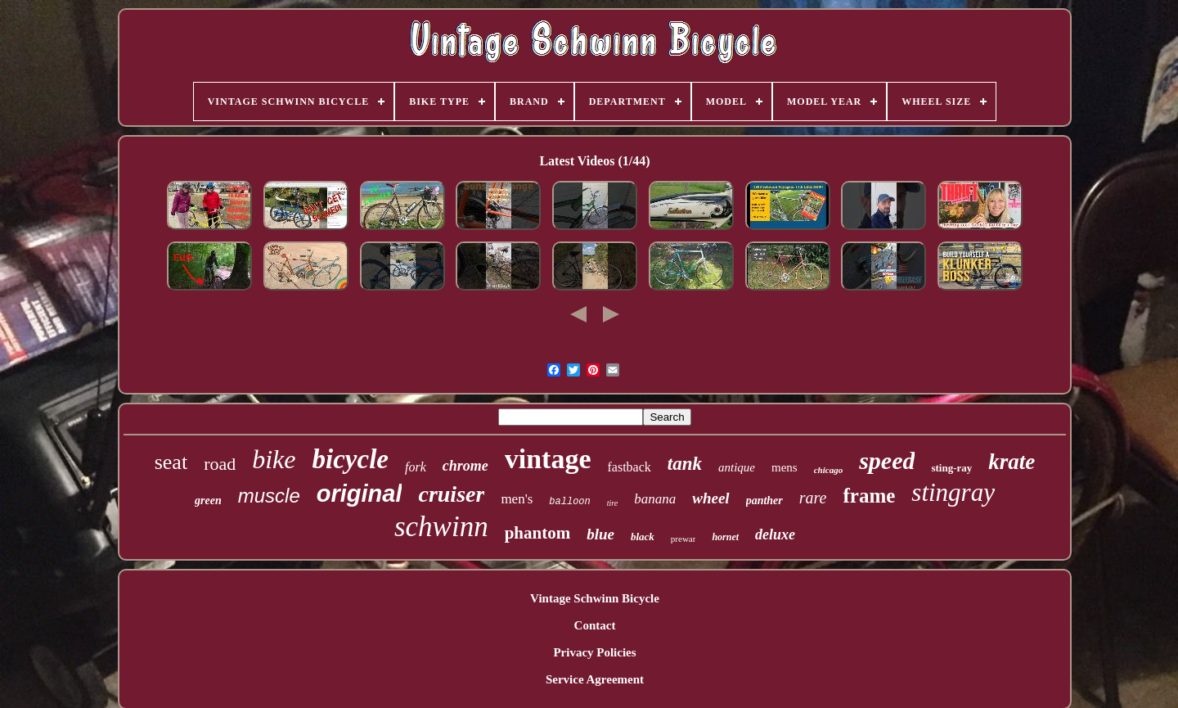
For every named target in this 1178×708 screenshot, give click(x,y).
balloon (569, 501)
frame (869, 496)
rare (813, 498)
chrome (465, 466)
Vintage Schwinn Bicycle (594, 598)
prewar (683, 538)
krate (1011, 461)
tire (612, 502)
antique (736, 467)
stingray (953, 492)
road (220, 463)
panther (764, 500)
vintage (548, 459)
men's (517, 499)
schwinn (441, 527)
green (208, 500)
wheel (710, 498)
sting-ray (951, 468)
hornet (725, 537)
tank (685, 463)
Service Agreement (595, 679)
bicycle (350, 459)
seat (171, 462)
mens (784, 467)
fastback (629, 467)
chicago (828, 470)
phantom (538, 533)
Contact (595, 625)
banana (655, 499)
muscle (269, 496)
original (359, 493)
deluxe (775, 534)
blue (600, 534)
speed (887, 460)
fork (415, 467)
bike (273, 459)
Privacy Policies (594, 652)
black (642, 536)
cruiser (451, 494)
